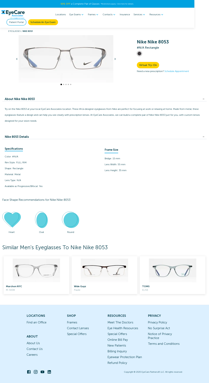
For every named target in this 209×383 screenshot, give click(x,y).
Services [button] (118, 14)
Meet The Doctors (120, 322)
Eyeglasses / (15, 31)
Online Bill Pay (118, 340)
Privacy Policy (157, 322)
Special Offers (77, 334)
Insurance (104, 14)
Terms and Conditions (164, 344)
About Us (33, 343)
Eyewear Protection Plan (125, 357)
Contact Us (35, 349)
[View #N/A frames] (139, 53)
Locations (39, 14)
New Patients (117, 345)
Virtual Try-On (148, 65)
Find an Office (36, 322)
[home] (13, 14)
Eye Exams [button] (55, 14)
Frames (72, 322)
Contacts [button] (88, 14)
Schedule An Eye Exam (192, 14)
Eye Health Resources (123, 328)
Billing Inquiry (117, 351)
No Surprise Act (159, 328)
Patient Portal (166, 14)
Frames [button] (72, 14)
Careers (32, 354)
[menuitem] (55, 14)
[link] (36, 275)
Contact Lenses (78, 328)
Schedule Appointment (176, 71)
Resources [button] (135, 14)
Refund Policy (117, 363)
